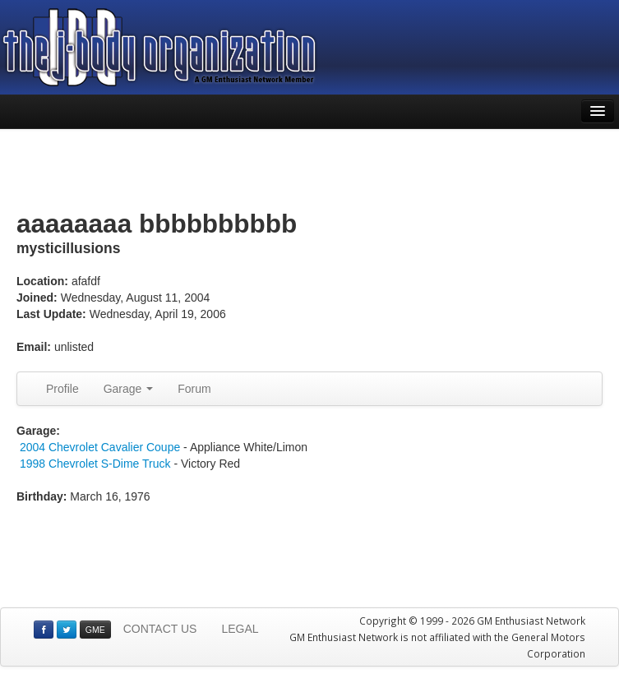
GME (95, 630)
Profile (62, 388)
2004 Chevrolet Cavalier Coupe (100, 447)
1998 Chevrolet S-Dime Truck (95, 463)
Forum (194, 388)
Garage (129, 388)
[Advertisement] (310, 170)
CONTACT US (160, 628)
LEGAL (239, 628)
